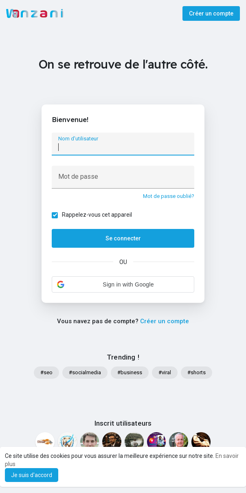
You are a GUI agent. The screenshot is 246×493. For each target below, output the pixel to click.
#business (129, 372)
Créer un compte (211, 13)
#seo (46, 372)
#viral (164, 372)
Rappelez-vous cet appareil (97, 214)
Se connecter (123, 238)
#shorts (196, 372)
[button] (123, 284)
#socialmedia (85, 372)
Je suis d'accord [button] (31, 475)
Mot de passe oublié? (168, 196)
